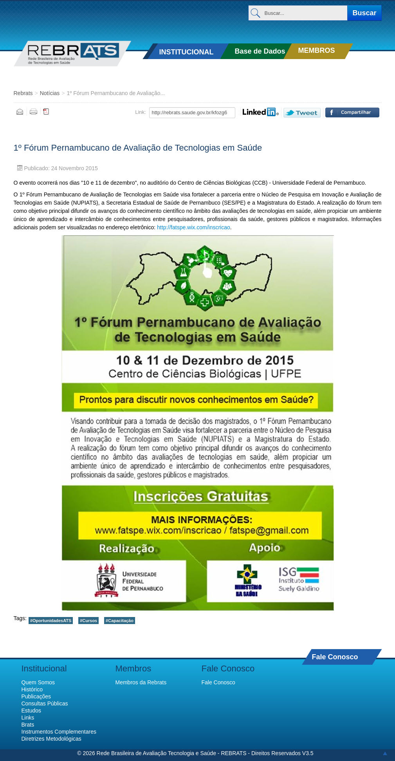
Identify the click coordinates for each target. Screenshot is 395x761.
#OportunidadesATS (50, 620)
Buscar (364, 13)
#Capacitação (119, 620)
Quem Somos (38, 682)
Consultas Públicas (45, 703)
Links (28, 717)
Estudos (31, 710)
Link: (140, 112)
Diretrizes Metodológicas (51, 739)
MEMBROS (316, 50)
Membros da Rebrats (141, 682)
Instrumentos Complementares (59, 732)
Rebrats (23, 93)
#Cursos (88, 620)
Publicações (36, 696)
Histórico (32, 689)
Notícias (50, 93)
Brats (28, 724)
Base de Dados (259, 51)
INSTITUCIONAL (186, 52)
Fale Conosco (335, 656)
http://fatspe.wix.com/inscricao (193, 227)
